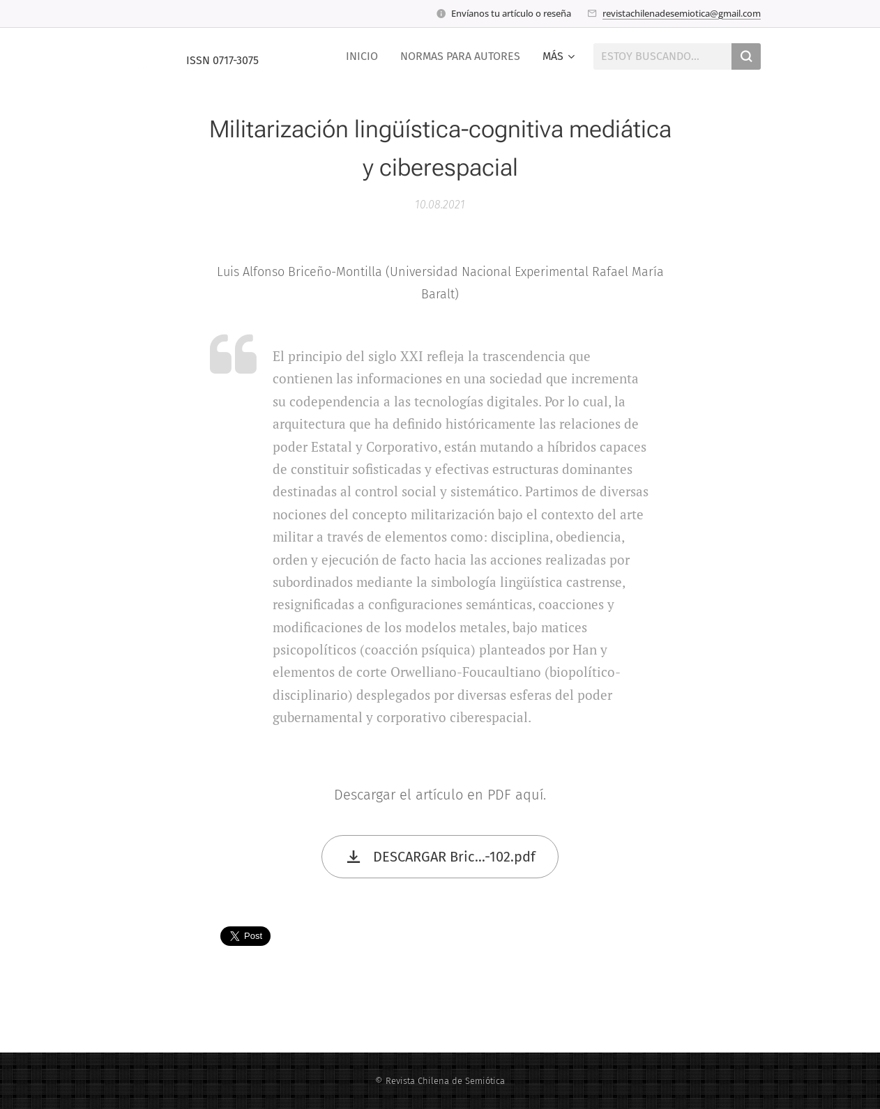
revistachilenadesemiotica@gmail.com (681, 13)
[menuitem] (365, 56)
